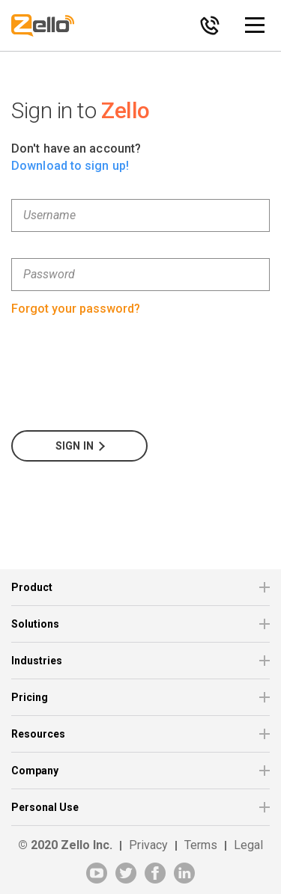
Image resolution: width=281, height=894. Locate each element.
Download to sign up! (70, 166)
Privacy (148, 845)
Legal (248, 845)
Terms (200, 845)
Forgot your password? (75, 308)
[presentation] (125, 375)
